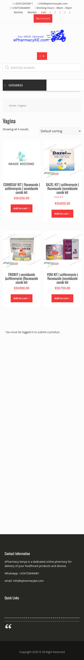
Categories (14, 85)
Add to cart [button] (20, 208)
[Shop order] (59, 131)
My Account (43, 18)
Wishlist (18, 12)
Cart (43, 12)
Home (12, 105)
